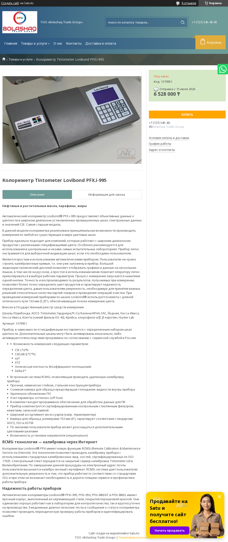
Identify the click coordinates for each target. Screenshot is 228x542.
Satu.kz (134, 533)
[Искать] (182, 22)
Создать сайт (10, 3)
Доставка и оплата (100, 43)
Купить (187, 115)
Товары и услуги (34, 43)
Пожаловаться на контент (136, 537)
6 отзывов (189, 3)
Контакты (74, 43)
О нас (58, 43)
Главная (10, 43)
